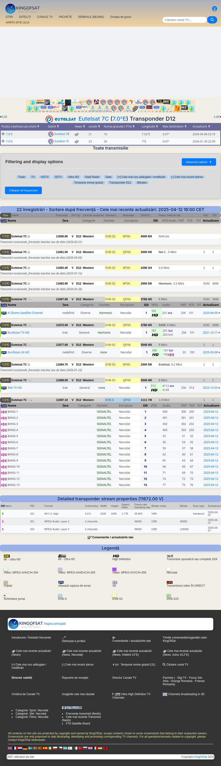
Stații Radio (92, 177)
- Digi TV (181, 677)
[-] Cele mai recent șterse (187, 177)
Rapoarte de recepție (75, 677)
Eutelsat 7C (94, 118)
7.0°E (119, 118)
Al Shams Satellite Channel (25, 313)
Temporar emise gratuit (88, 182)
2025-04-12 (211, 412)
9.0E (4, 117)
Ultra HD (73, 177)
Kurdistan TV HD (18, 333)
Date (108, 177)
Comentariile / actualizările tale (112, 537)
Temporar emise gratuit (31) (133, 664)
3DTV (58, 177)
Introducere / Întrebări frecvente (31, 637)
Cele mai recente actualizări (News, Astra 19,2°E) (182, 652)
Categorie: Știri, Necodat (31, 713)
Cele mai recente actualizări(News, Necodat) (81, 652)
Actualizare (211, 221)
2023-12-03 (210, 388)
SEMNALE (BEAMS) (91, 17)
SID (155, 221)
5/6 (150, 252)
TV (33, 177)
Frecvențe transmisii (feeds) (83, 713)
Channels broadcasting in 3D (183, 694)
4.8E (217, 117)
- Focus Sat (194, 677)
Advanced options (199, 162)
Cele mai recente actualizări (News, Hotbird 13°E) (132, 652)
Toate (21, 177)
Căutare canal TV (175, 664)
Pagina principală (37, 623)
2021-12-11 (210, 333)
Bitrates (142, 182)
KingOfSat (200, 756)
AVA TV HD (15, 388)
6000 (144, 236)
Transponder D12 (120, 182)
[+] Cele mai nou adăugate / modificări (141, 177)
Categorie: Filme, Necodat (32, 717)
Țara (65, 221)
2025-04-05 (210, 313)
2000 (144, 252)
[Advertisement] (110, 62)
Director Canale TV (124, 677)
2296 (144, 267)
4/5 (150, 299)
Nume (12, 221)
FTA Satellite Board (78, 723)
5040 (144, 344)
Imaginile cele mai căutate (78, 694)
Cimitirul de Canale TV (26, 694)
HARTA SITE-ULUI (17, 22)
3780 (144, 299)
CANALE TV (45, 17)
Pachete (168, 677)
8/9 (150, 236)
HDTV (45, 177)
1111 (144, 400)
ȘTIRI (9, 17)
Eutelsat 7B (62, 134)
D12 (78, 236)
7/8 (150, 400)
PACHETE (65, 17)
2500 (144, 364)
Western (88, 236)
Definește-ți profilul (73, 639)
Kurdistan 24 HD (18, 352)
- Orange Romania (180, 681)
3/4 (150, 267)
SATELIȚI (25, 17)
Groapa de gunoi (120, 17)
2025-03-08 (210, 352)
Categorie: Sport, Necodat (32, 710)
